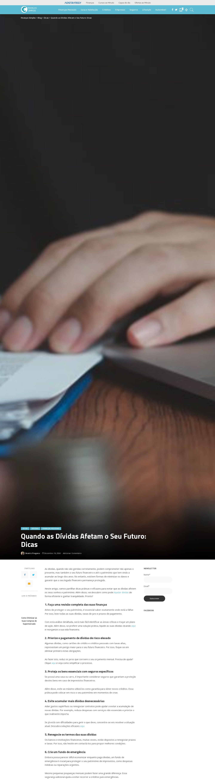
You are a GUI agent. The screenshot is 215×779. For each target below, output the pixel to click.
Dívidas (35, 528)
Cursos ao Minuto (106, 3)
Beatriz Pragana (33, 553)
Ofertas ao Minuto (143, 3)
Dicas (25, 528)
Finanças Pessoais (51, 528)
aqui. (82, 725)
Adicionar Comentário (72, 553)
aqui (133, 625)
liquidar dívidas (121, 592)
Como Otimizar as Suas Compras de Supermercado (29, 620)
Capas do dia (124, 3)
